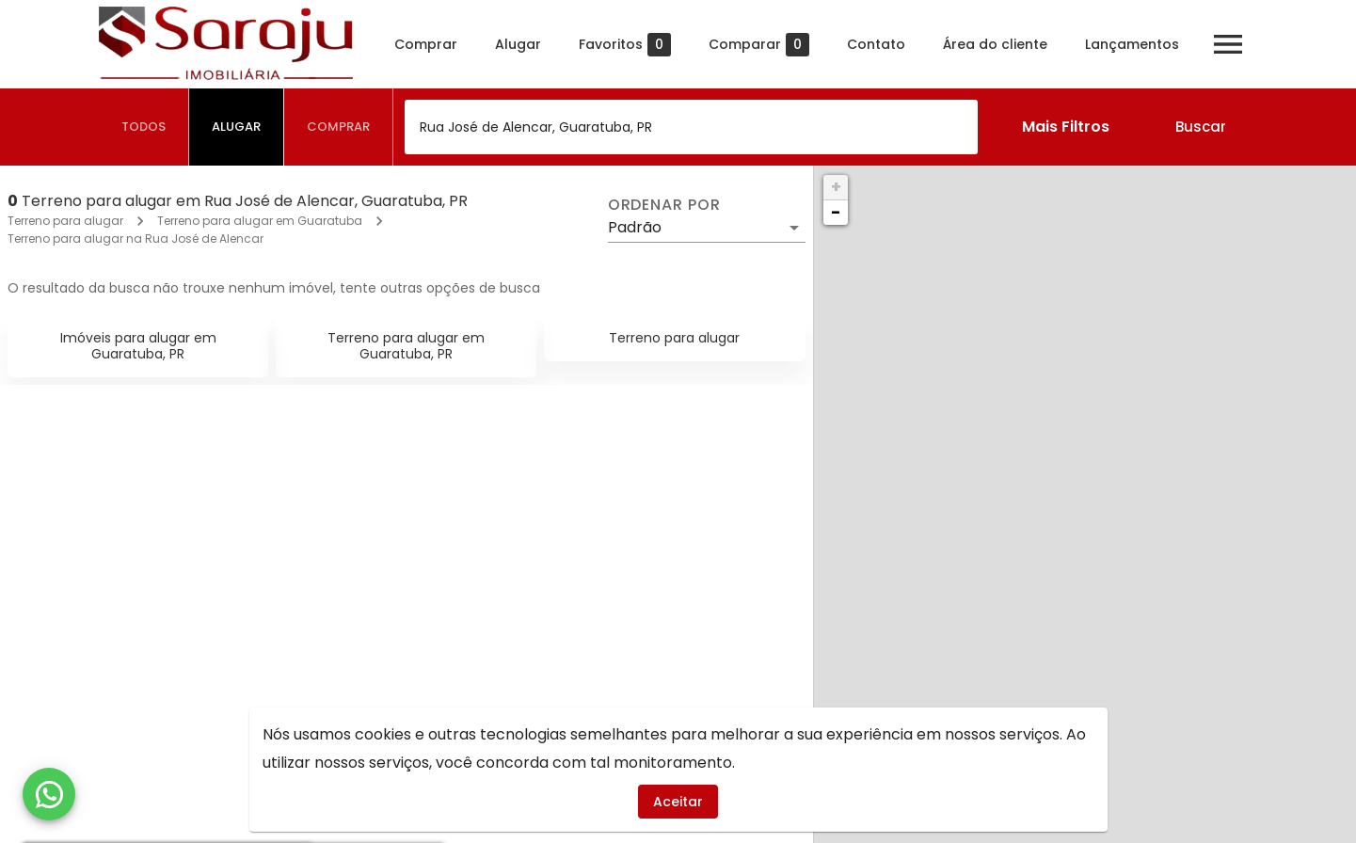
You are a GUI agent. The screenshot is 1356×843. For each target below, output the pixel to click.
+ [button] (836, 187)
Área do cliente (995, 44)
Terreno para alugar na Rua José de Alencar (135, 239)
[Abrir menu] (1228, 44)
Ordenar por (664, 205)
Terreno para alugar (65, 221)
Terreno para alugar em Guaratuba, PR (406, 345)
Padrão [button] (635, 227)
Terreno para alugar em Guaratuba (259, 221)
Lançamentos (1132, 44)
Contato (876, 44)
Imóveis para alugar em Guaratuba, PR (138, 345)
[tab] (144, 127)
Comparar (759, 44)
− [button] (835, 212)
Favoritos (625, 44)
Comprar (425, 44)
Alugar (518, 44)
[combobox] (691, 127)
